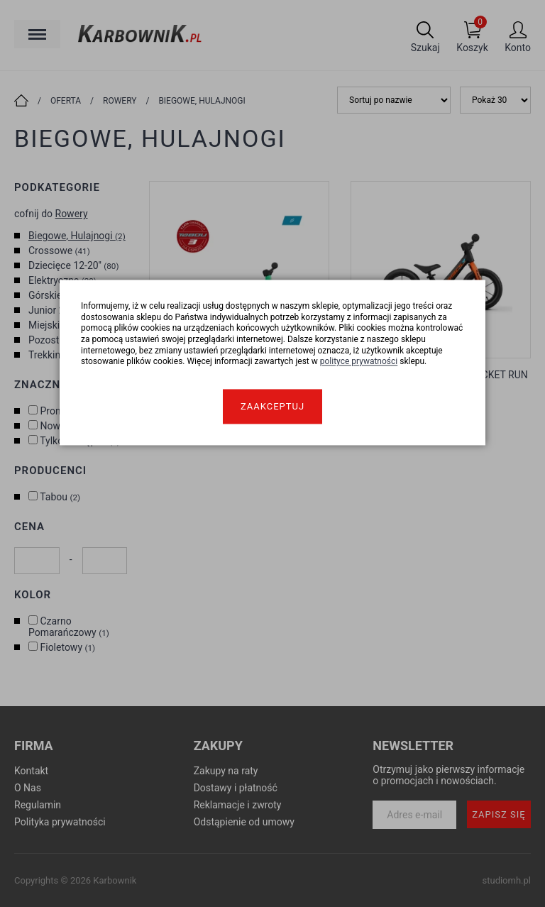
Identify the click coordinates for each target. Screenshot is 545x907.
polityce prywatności (359, 362)
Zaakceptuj (272, 406)
